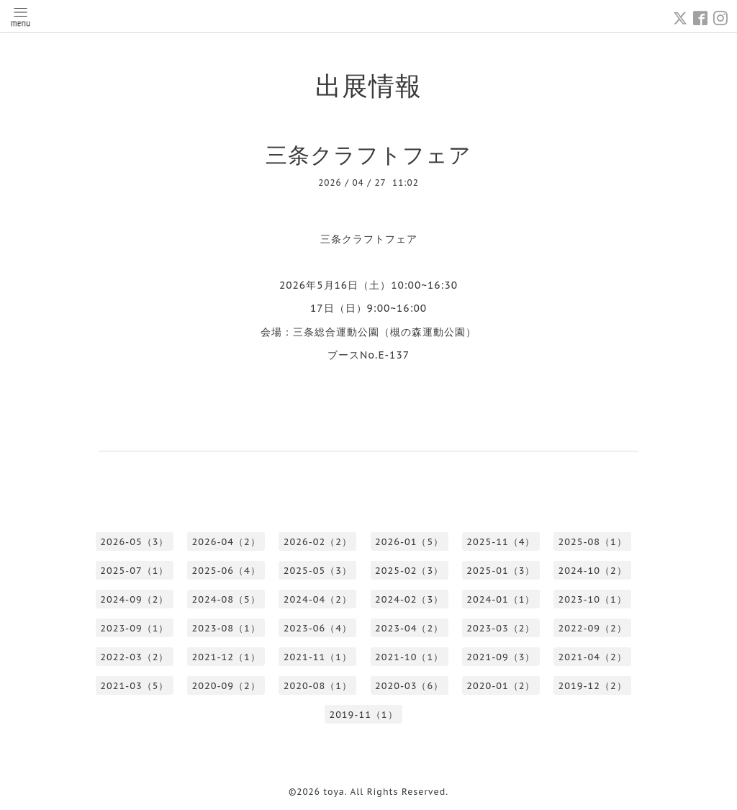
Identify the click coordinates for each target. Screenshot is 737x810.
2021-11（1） (318, 657)
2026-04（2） (226, 542)
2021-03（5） (134, 686)
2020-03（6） (409, 686)
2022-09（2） (593, 628)
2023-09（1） (134, 628)
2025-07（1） (134, 570)
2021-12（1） (226, 657)
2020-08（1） (318, 686)
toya (334, 791)
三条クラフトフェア (368, 154)
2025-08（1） (593, 542)
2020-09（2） (226, 686)
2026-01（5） (409, 542)
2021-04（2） (593, 657)
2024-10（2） (593, 570)
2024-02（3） (409, 599)
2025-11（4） (500, 542)
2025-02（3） (409, 570)
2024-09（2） (134, 599)
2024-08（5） (226, 599)
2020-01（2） (500, 686)
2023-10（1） (593, 599)
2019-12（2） (593, 686)
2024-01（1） (500, 599)
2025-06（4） (226, 570)
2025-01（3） (500, 570)
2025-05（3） (318, 570)
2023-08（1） (226, 628)
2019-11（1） (363, 714)
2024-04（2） (318, 599)
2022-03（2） (134, 657)
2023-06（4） (318, 628)
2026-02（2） (318, 542)
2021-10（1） (409, 657)
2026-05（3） (134, 542)
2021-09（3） (500, 657)
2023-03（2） (500, 628)
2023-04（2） (409, 628)
